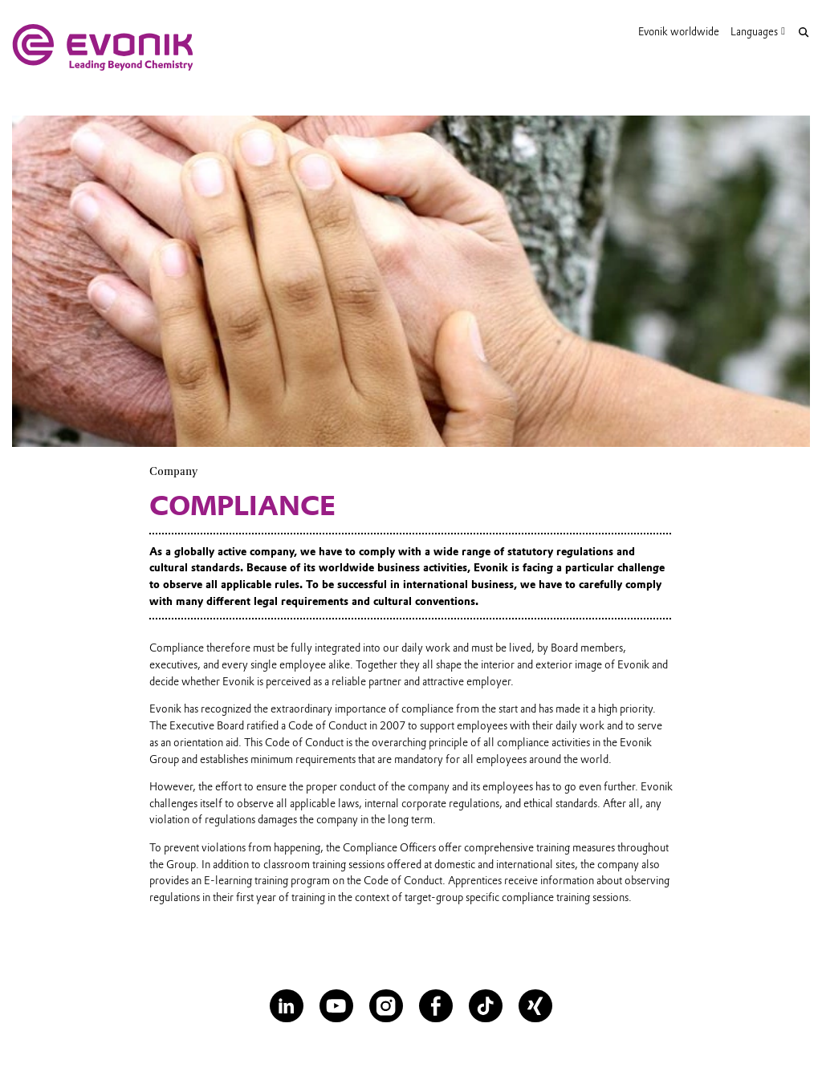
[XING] (535, 1005)
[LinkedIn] (286, 1005)
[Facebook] (435, 1005)
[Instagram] (385, 1005)
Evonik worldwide (678, 32)
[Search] (803, 32)
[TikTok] (485, 1005)
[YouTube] (335, 1005)
